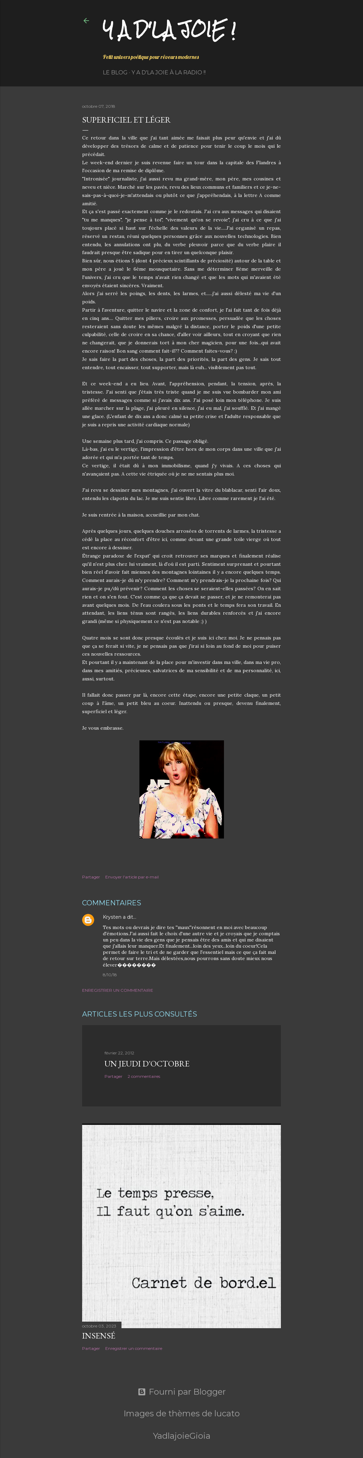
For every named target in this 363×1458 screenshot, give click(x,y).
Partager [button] (91, 876)
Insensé (98, 1335)
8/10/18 (110, 974)
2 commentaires (144, 1076)
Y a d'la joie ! (169, 29)
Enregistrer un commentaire (117, 990)
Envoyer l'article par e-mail (132, 876)
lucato (227, 1413)
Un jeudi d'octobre (147, 1063)
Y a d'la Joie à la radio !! (168, 72)
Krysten (112, 917)
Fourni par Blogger (182, 1392)
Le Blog (115, 72)
